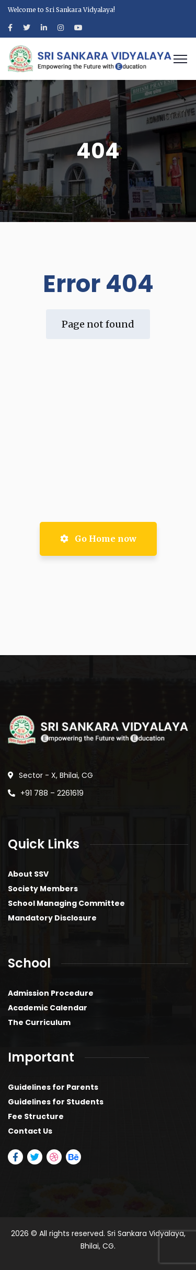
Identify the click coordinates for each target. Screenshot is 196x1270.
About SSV (28, 874)
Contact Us (30, 1131)
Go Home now (98, 538)
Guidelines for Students (55, 1102)
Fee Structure (36, 1116)
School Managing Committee (66, 903)
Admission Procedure (51, 993)
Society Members (43, 888)
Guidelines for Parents (53, 1087)
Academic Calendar (47, 1008)
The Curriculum (39, 1022)
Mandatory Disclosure (52, 918)
